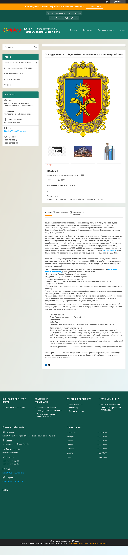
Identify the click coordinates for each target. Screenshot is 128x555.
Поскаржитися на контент (78, 543)
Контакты (87, 30)
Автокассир (73, 408)
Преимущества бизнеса (46, 407)
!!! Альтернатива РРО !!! (13, 74)
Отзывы (7, 85)
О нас (122, 30)
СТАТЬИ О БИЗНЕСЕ (12, 79)
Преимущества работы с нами (49, 411)
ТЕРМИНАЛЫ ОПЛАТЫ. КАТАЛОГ (17, 63)
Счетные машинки (76, 411)
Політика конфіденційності (97, 543)
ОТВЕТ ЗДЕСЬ (94, 6)
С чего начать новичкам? (15, 407)
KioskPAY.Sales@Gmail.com (15, 131)
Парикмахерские (76, 404)
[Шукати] (36, 47)
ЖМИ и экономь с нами (110, 404)
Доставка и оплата (106, 30)
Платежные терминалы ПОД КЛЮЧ (18, 68)
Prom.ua (76, 541)
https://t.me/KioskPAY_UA (12, 481)
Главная (73, 30)
